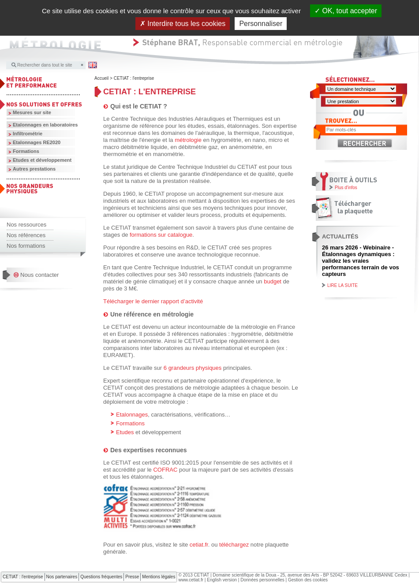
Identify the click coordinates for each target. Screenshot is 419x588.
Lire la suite (342, 285)
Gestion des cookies (308, 579)
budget (272, 281)
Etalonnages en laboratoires (45, 124)
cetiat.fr (199, 544)
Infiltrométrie (27, 133)
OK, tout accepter (345, 11)
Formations (26, 151)
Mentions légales (158, 576)
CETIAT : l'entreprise (134, 78)
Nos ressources (26, 224)
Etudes (125, 432)
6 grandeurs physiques (193, 368)
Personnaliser (260, 23)
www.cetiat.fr (190, 579)
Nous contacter (39, 275)
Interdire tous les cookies (182, 23)
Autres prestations (34, 168)
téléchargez (235, 544)
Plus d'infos (346, 187)
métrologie (189, 140)
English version (222, 579)
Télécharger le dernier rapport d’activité (153, 301)
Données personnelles (262, 579)
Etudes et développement (42, 160)
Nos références (26, 235)
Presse (132, 576)
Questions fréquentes (101, 576)
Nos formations (26, 245)
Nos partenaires (62, 576)
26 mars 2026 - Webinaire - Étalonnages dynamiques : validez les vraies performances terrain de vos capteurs (360, 260)
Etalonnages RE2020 (36, 142)
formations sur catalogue (161, 234)
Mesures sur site (32, 112)
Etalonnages (132, 414)
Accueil (101, 78)
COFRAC (166, 469)
